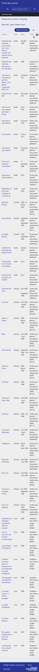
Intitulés (4, 34)
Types (16, 34)
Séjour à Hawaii (4, 319)
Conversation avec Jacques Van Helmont (6, 263)
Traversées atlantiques (5, 431)
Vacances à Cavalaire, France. (6, 491)
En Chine (5, 302)
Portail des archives (10, 3)
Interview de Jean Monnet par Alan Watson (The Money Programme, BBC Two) (6, 82)
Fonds (34, 35)
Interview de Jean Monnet (6, 122)
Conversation (6, 134)
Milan (3, 334)
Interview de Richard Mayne (7, 176)
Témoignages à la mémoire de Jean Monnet (7, 580)
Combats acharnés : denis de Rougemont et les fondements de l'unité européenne (7, 566)
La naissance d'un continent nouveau (6, 647)
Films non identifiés (5, 506)
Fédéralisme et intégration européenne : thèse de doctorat (7, 523)
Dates (23, 34)
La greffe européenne (6, 606)
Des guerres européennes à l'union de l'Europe (7, 635)
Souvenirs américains (5, 460)
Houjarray (5, 414)
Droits (30, 665)
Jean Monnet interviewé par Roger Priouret (7, 250)
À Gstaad (5, 382)
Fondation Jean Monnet (16, 665)
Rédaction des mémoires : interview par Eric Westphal (7, 65)
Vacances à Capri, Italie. (6, 399)
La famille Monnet (5, 235)
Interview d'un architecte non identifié (6, 277)
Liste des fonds (7, 14)
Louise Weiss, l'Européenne (6, 547)
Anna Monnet (6, 218)
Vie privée (6, 669)
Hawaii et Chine (5, 367)
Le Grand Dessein (5, 619)
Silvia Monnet (6, 350)
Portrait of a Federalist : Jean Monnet (6, 163)
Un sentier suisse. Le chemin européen (5, 594)
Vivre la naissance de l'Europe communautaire (7, 535)
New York (5, 473)
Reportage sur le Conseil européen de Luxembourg (6, 192)
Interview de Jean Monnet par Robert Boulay (6, 110)
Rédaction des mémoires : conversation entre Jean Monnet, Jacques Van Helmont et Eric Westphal (7, 49)
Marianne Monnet (5, 203)
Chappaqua (6, 443)
